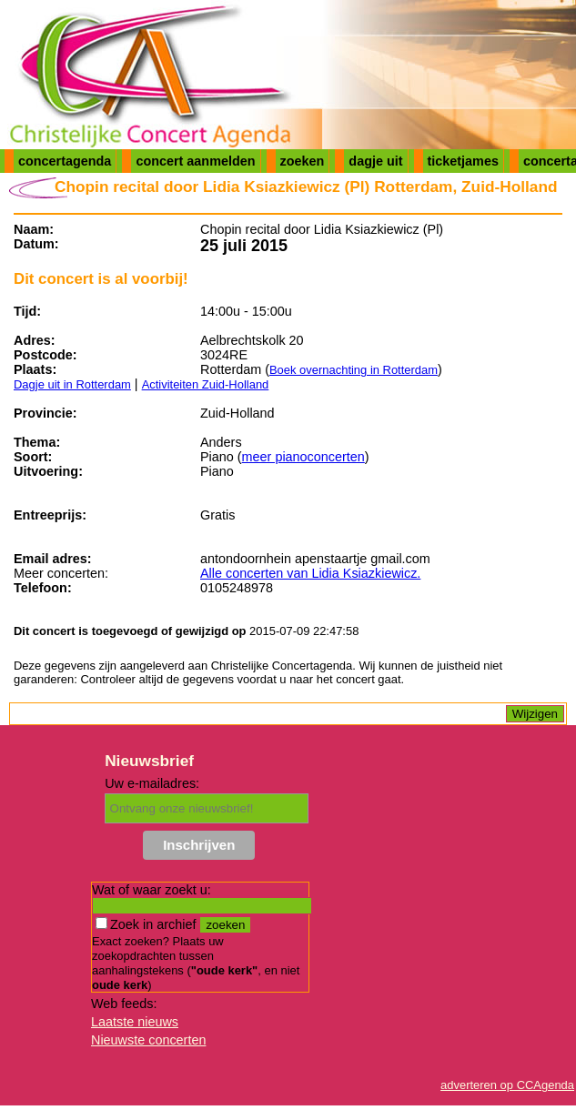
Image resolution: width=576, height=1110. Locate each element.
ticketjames (463, 161)
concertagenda (64, 161)
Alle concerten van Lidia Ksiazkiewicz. (310, 573)
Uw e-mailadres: (152, 783)
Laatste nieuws (134, 1021)
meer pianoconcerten (303, 456)
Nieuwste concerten (148, 1040)
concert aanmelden (195, 161)
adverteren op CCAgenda (507, 1085)
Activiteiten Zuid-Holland (205, 384)
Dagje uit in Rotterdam (72, 384)
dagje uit (375, 161)
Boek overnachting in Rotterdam (353, 370)
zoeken (302, 161)
